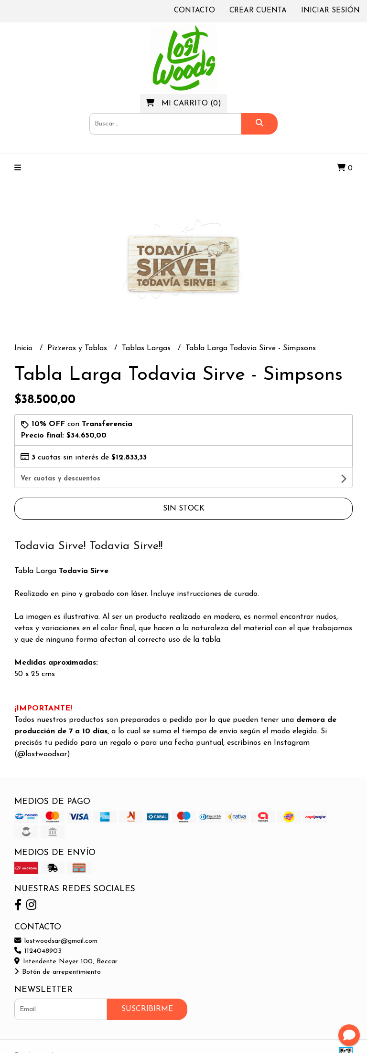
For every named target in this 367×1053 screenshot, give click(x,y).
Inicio (24, 348)
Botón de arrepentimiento (57, 952)
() (183, 103)
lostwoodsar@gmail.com (55, 921)
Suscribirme (147, 989)
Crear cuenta (258, 10)
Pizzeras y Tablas (78, 348)
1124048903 (38, 931)
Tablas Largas (147, 348)
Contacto (194, 10)
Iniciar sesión (330, 10)
